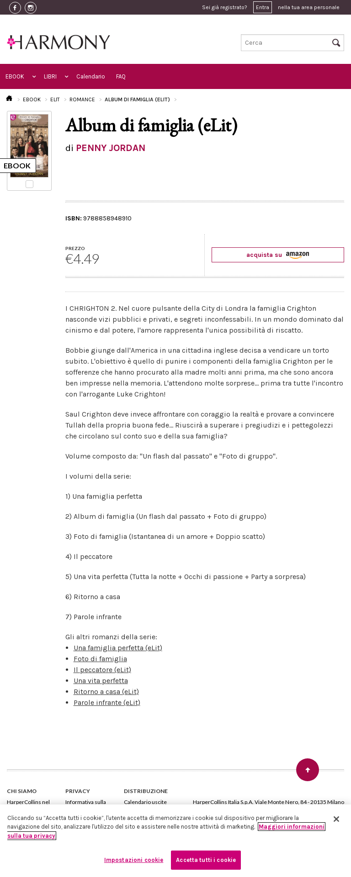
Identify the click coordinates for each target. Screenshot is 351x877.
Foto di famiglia (100, 658)
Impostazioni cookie (133, 859)
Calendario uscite (145, 802)
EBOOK (14, 76)
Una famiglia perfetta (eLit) (118, 647)
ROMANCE (82, 99)
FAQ (121, 76)
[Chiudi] (336, 819)
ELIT (55, 99)
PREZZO (75, 248)
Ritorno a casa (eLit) (106, 691)
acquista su (277, 255)
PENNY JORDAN (110, 147)
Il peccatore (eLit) (102, 669)
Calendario (90, 76)
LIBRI (50, 76)
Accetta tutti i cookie (206, 859)
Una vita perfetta (101, 680)
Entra (262, 7)
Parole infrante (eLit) (107, 702)
